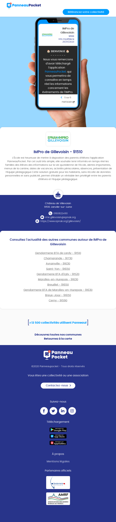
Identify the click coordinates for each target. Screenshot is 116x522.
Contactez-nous (58, 385)
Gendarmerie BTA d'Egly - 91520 (58, 274)
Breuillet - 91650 (58, 284)
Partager (68, 102)
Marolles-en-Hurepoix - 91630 (58, 279)
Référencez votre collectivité (86, 12)
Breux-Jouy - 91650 (58, 295)
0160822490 (60, 213)
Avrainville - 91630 (58, 263)
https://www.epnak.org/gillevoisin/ (60, 221)
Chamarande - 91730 (58, 258)
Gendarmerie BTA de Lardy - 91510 (58, 253)
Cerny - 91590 (58, 300)
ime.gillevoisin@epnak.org (60, 217)
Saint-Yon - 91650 (58, 269)
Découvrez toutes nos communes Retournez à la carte (58, 336)
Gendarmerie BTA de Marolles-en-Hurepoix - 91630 (58, 290)
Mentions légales (58, 461)
